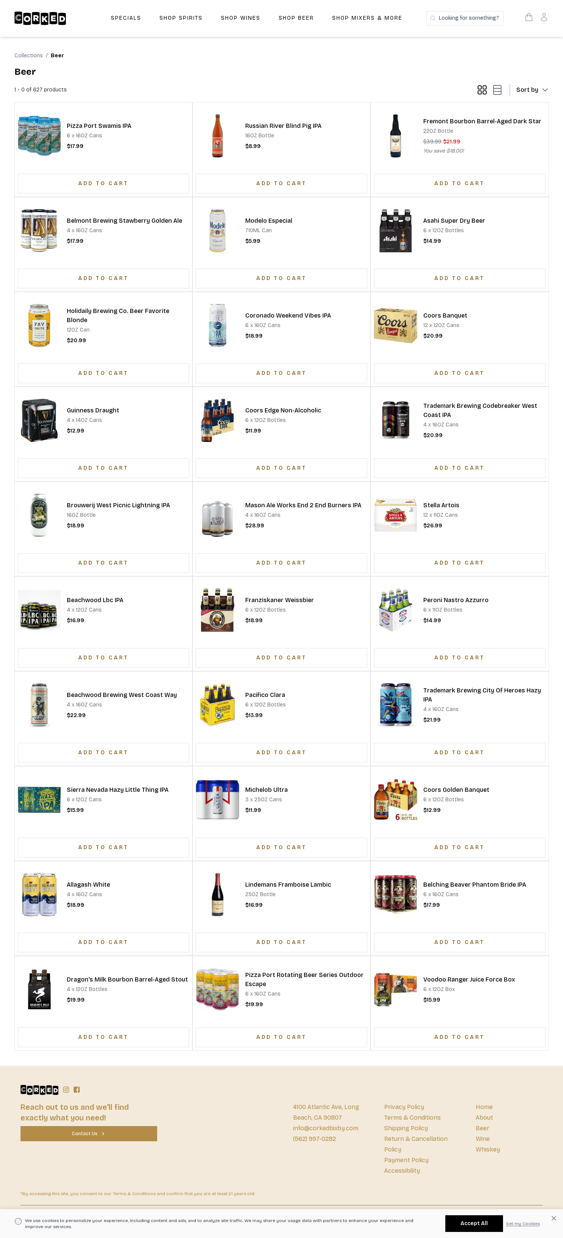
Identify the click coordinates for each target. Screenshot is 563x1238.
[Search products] (465, 18)
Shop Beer (296, 18)
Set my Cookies (523, 1223)
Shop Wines (240, 18)
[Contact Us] (89, 1133)
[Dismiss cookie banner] (554, 1218)
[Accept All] (474, 1223)
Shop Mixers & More (367, 18)
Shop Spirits (181, 18)
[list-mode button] (495, 90)
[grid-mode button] (482, 90)
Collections (28, 55)
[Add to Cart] (103, 183)
